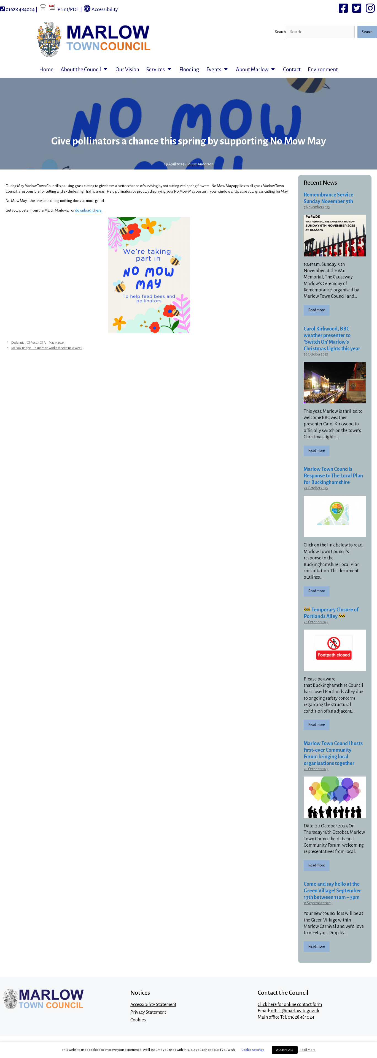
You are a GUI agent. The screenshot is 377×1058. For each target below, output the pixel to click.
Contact (292, 69)
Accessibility (101, 8)
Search (280, 32)
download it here (88, 210)
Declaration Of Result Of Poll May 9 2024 (38, 343)
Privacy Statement (148, 1012)
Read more (316, 310)
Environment (323, 69)
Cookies (138, 1020)
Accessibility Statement (153, 1004)
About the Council (86, 69)
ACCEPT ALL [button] (284, 1050)
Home (46, 69)
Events (219, 69)
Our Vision (127, 69)
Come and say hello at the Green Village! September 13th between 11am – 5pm (332, 890)
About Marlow (257, 69)
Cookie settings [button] (253, 1050)
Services (161, 69)
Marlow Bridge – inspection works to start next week (46, 348)
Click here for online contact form (290, 1004)
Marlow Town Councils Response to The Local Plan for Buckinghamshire (333, 475)
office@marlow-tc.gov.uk (294, 1010)
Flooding (189, 69)
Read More (308, 1050)
